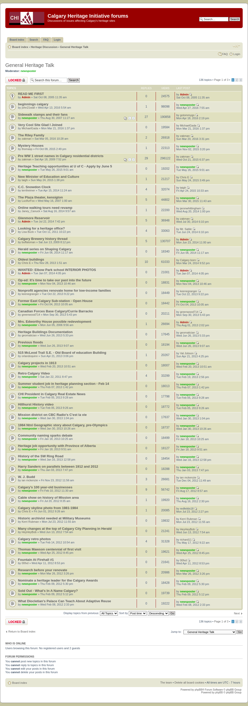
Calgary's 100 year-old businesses (45, 487)
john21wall (28, 107)
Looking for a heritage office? (41, 228)
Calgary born (188, 260)
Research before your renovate (42, 570)
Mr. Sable (186, 229)
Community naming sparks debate (45, 435)
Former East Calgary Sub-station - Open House (55, 301)
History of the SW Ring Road (41, 456)
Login (236, 54)
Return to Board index (21, 631)
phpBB (198, 689)
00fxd (25, 563)
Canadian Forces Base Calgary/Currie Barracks (55, 311)
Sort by (133, 613)
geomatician (29, 335)
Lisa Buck (28, 231)
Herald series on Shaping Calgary (44, 249)
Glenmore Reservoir (34, 218)
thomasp (27, 148)
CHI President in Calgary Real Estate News (52, 394)
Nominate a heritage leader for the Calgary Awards (58, 580)
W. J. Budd (26, 477)
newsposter (28, 70)
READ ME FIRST (31, 94)
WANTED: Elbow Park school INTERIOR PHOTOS (57, 270)
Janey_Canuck (31, 211)
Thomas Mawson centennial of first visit (49, 549)
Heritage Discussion (44, 46)
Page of (221, 79)
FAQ (225, 54)
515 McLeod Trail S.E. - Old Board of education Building (62, 353)
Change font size (236, 46)
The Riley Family (31, 135)
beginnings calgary (33, 104)
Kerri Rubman (30, 521)
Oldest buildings (31, 259)
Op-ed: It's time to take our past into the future (54, 280)
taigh (25, 180)
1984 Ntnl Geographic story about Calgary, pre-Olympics (63, 425)
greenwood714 (31, 314)
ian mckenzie (30, 480)
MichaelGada (30, 128)
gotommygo (187, 115)
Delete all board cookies (189, 682)
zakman (27, 138)
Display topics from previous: (91, 613)
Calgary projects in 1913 (37, 363)
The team (166, 682)
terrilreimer (28, 190)
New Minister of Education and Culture (48, 177)
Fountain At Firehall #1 (36, 560)
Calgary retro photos (34, 539)
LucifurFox (28, 200)
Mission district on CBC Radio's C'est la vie (52, 415)
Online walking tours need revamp (45, 208)
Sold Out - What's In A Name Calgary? (48, 591)
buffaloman (28, 242)
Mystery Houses (31, 145)
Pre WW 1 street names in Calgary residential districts (61, 156)
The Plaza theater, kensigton (40, 197)
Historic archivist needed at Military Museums (54, 518)
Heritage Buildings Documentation (45, 332)
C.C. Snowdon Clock (34, 187)
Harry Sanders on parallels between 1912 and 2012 (58, 466)
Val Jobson (187, 353)
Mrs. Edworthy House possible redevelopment (54, 321)
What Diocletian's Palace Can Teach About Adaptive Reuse (64, 601)
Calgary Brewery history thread (43, 239)
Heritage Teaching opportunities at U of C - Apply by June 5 (65, 166)
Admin (26, 97)
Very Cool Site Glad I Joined (40, 125)
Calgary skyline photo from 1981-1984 (48, 508)
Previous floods (30, 342)
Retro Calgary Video (34, 373)
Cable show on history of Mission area (48, 497)
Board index (20, 46)
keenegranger (30, 293)
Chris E (184, 177)
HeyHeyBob (29, 532)
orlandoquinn (30, 356)
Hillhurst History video (36, 404)
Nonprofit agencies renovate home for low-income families (64, 290)
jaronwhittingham (190, 208)
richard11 (186, 539)
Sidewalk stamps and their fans (43, 114)
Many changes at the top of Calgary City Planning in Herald (65, 529)
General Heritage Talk (74, 46)
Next (237, 613)
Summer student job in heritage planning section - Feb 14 (63, 384)
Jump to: (176, 631)
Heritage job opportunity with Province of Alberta (57, 446)
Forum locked (16, 80)
